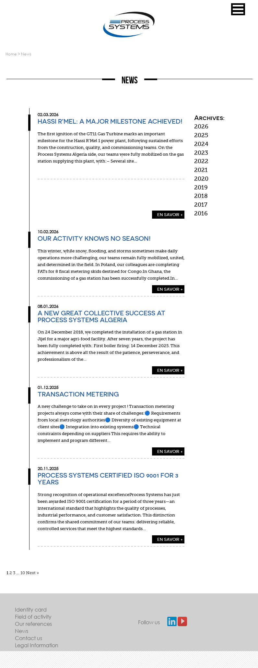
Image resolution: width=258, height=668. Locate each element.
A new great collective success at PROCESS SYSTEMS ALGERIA (101, 316)
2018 (201, 196)
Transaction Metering (78, 394)
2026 (201, 126)
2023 (201, 153)
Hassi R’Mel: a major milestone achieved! (110, 121)
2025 (201, 135)
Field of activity (33, 616)
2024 (201, 144)
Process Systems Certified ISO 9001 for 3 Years (108, 478)
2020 (201, 179)
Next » (32, 572)
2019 (201, 187)
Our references (33, 623)
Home (11, 54)
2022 (201, 161)
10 (22, 572)
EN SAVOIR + (170, 214)
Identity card (31, 609)
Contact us (28, 638)
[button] (238, 9)
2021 (201, 170)
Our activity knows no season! (94, 238)
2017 (200, 204)
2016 (201, 213)
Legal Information (36, 645)
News (21, 630)
